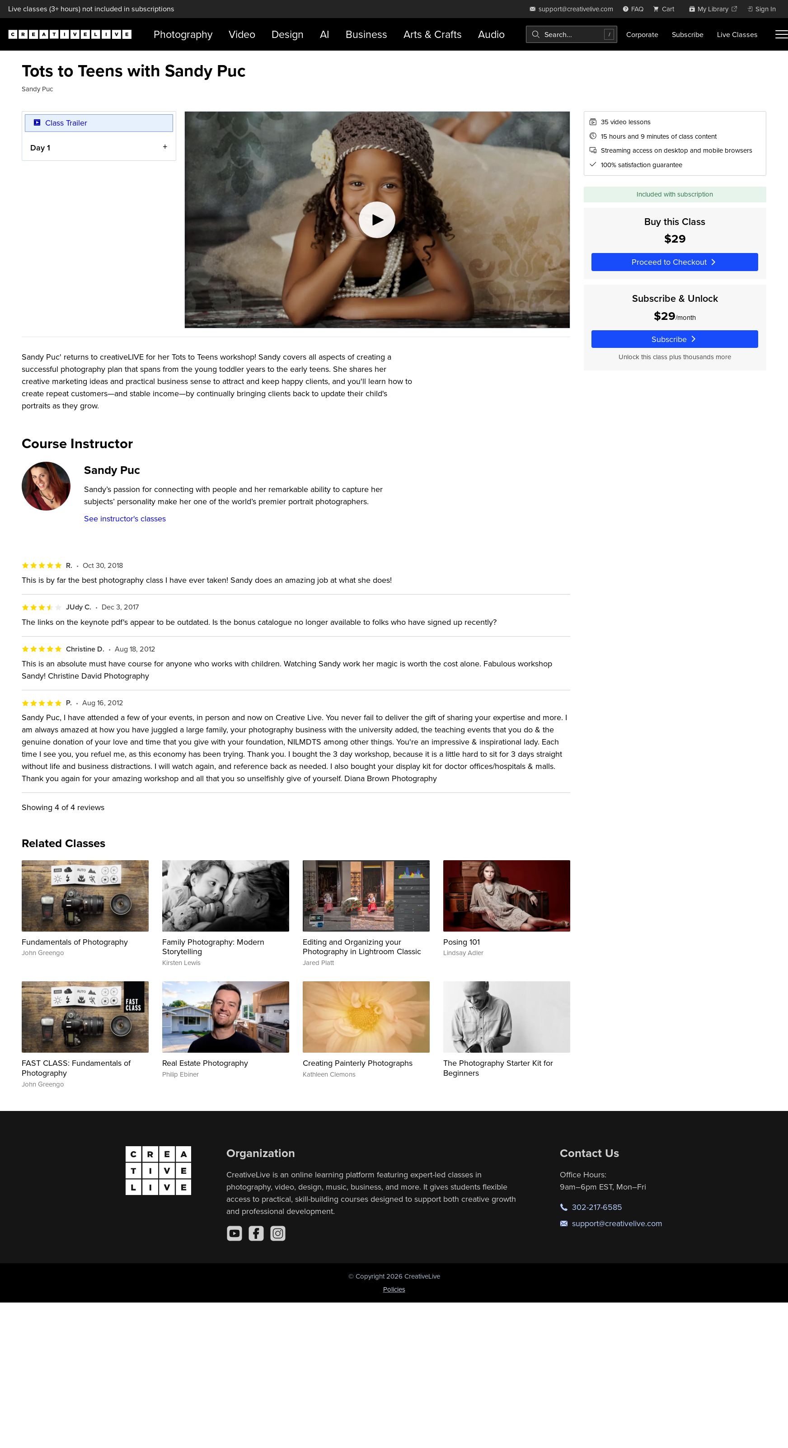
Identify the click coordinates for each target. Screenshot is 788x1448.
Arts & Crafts (432, 34)
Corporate (642, 34)
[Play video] (377, 220)
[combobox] (571, 34)
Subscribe (688, 34)
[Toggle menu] (781, 34)
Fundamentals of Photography (75, 941)
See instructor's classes (125, 518)
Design (288, 34)
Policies (394, 1289)
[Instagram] (278, 1233)
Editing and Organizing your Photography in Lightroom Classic (362, 946)
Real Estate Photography (205, 1062)
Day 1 (40, 147)
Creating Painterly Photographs (358, 1062)
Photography (183, 34)
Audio (491, 34)
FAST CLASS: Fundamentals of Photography (76, 1067)
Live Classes (737, 34)
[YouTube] (234, 1233)
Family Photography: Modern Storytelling (213, 946)
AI (324, 34)
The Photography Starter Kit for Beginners (498, 1067)
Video (242, 34)
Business (366, 34)
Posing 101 (461, 941)
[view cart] (666, 9)
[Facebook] (256, 1233)
